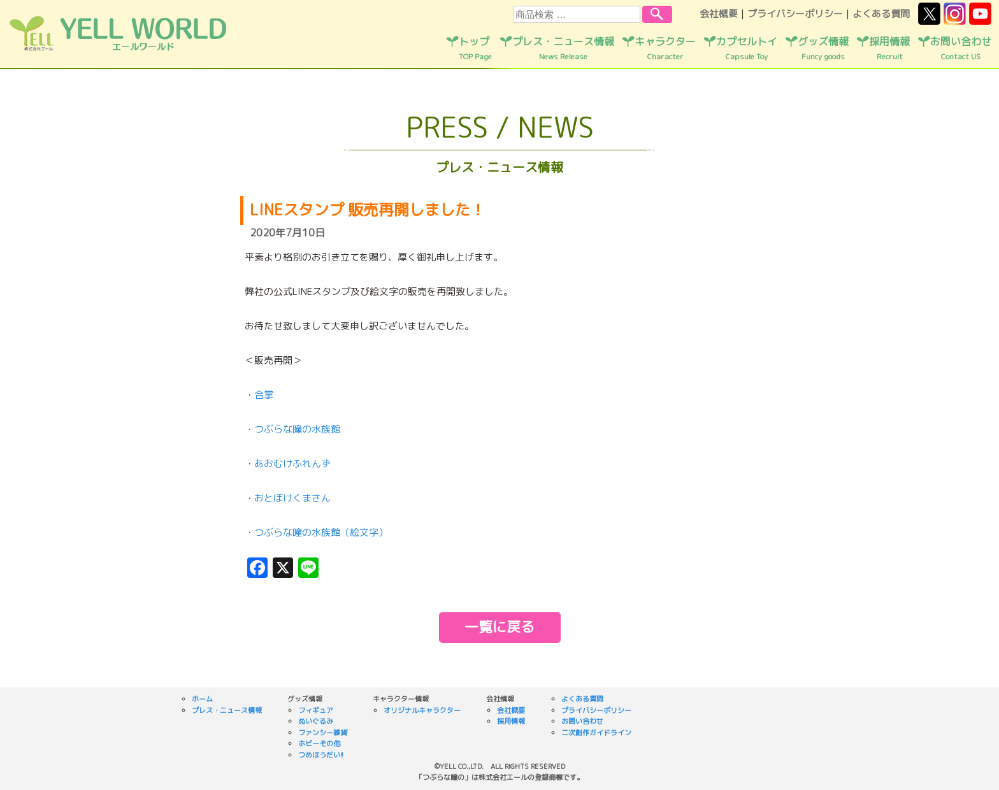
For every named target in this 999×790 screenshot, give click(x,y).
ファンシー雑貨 (322, 733)
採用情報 (889, 48)
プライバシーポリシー (795, 13)
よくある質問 (881, 13)
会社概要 (719, 13)
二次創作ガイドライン (596, 733)
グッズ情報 (823, 48)
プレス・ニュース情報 (563, 48)
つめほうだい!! (320, 755)
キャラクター (665, 48)
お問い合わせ (960, 48)
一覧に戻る (499, 626)
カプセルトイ (746, 48)
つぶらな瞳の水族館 (297, 429)
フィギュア (315, 710)
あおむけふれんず (292, 463)
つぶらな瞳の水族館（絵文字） (321, 532)
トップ (475, 48)
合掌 (263, 394)
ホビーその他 (319, 743)
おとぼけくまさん (292, 498)
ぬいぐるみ (315, 721)
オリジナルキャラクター (422, 710)
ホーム (202, 699)
